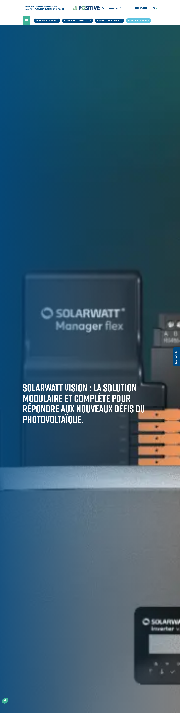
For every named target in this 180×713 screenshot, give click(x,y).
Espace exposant (138, 21)
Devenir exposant (47, 21)
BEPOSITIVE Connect (109, 21)
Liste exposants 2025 (77, 21)
